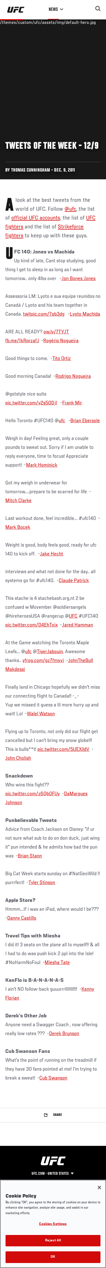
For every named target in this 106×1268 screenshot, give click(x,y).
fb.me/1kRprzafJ (22, 341)
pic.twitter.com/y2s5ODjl (31, 403)
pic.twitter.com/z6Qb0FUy (32, 794)
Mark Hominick (41, 465)
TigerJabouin (50, 652)
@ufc (70, 209)
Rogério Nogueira (61, 341)
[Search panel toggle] (98, 8)
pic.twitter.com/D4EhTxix (31, 625)
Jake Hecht (51, 554)
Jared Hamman (77, 625)
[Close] (99, 1187)
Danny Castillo (21, 918)
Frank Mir (72, 403)
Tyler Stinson (42, 882)
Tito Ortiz (61, 358)
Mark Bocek (17, 527)
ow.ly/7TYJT (56, 332)
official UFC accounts (35, 218)
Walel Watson (41, 714)
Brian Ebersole (85, 421)
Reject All (53, 1240)
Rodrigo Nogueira (73, 376)
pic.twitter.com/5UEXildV (63, 749)
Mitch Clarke (18, 501)
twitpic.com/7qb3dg (43, 314)
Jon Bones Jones (78, 278)
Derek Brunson (64, 1033)
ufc (62, 421)
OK (53, 1257)
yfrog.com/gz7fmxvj (43, 660)
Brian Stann (30, 856)
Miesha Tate (57, 962)
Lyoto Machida (85, 314)
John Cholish (18, 758)
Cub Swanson (53, 1078)
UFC (73, 616)
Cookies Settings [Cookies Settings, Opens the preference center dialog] (53, 1224)
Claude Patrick (74, 580)
